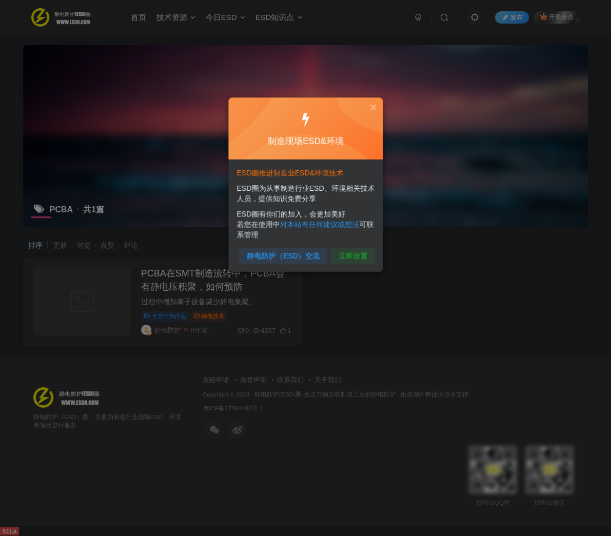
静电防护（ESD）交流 (284, 252)
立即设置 (350, 252)
